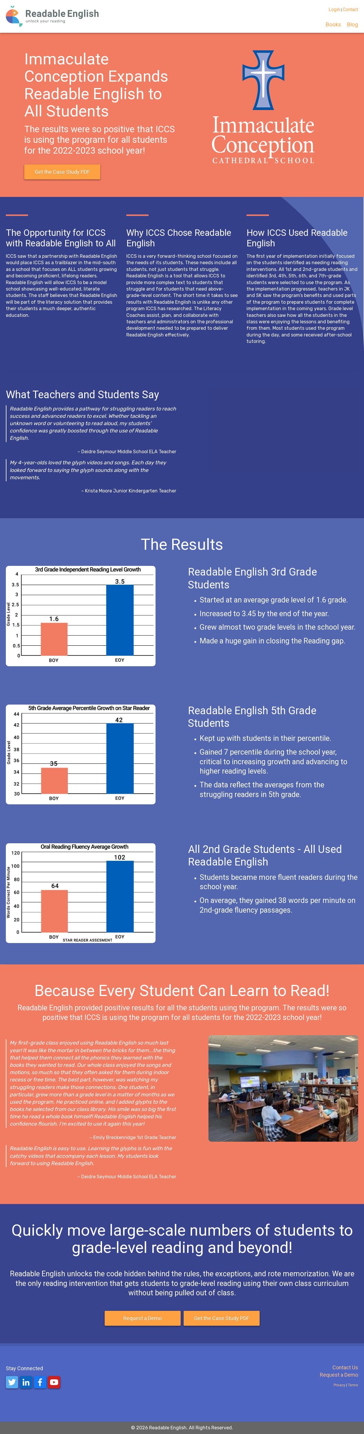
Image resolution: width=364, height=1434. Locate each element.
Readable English (168, 1427)
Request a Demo (142, 1318)
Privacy (340, 1385)
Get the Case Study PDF (62, 172)
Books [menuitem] (333, 24)
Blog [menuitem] (352, 24)
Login (334, 9)
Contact (350, 9)
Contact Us (345, 1367)
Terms (353, 1385)
